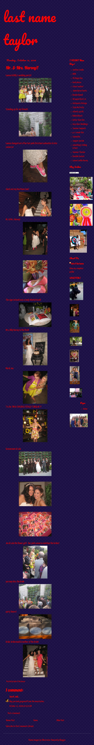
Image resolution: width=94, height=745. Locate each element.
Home (36, 720)
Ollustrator (46, 740)
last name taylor (29, 28)
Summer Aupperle (79, 128)
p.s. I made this (78, 132)
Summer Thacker (79, 152)
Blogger (62, 740)
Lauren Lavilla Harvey (80, 160)
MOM (74, 74)
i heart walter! (78, 86)
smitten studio (78, 70)
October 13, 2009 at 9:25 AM (20, 706)
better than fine (79, 120)
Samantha (76, 137)
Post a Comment (14, 713)
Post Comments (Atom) (25, 726)
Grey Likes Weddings (80, 124)
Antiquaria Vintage (80, 103)
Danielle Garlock (78, 156)
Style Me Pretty (78, 107)
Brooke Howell (78, 95)
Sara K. (12, 697)
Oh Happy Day (78, 78)
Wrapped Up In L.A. (79, 99)
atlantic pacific (78, 112)
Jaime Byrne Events (80, 91)
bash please (77, 82)
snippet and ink (78, 141)
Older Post (60, 720)
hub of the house (77, 264)
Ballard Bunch (77, 116)
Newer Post (10, 720)
